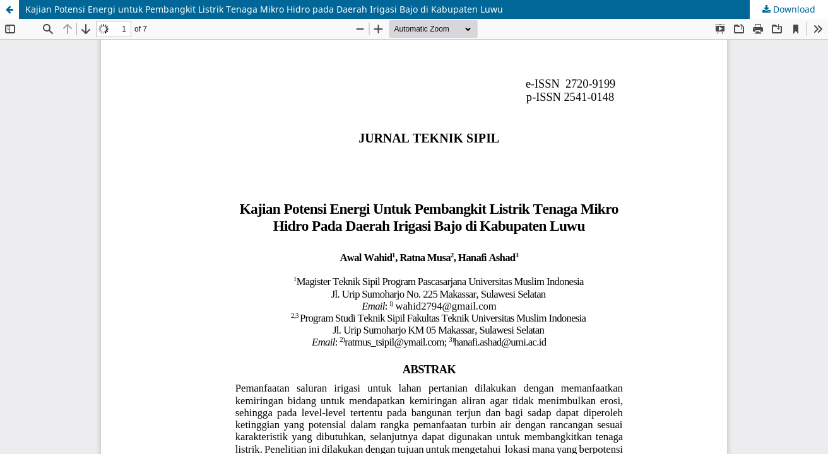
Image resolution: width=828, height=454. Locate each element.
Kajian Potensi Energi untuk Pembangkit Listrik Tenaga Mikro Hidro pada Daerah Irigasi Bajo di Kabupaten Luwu (264, 9)
